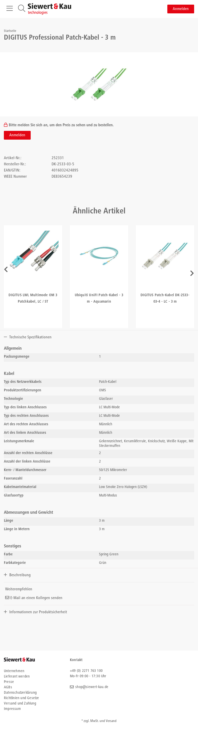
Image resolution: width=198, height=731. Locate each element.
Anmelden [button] (181, 9)
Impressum (12, 709)
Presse (9, 682)
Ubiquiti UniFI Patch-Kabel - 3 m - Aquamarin (99, 298)
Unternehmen (14, 671)
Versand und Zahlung (20, 704)
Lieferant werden (17, 677)
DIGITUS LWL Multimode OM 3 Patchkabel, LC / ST (33, 298)
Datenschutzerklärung (20, 693)
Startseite (10, 31)
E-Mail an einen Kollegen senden (33, 598)
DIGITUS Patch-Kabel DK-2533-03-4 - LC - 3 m (165, 298)
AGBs (8, 687)
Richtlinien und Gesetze (21, 698)
